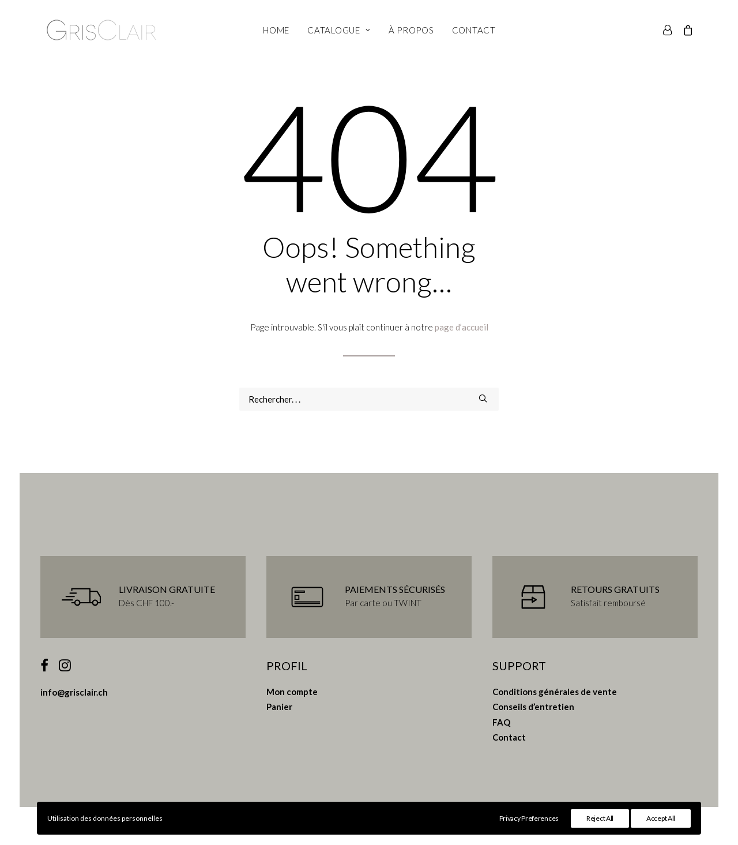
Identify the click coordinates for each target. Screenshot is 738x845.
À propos (411, 30)
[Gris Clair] (101, 30)
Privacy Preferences (529, 818)
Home (276, 30)
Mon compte (292, 691)
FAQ (501, 722)
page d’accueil (461, 327)
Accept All (660, 818)
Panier (279, 706)
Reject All (599, 818)
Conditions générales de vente (554, 691)
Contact (474, 30)
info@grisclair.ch (74, 692)
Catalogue (338, 30)
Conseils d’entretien (533, 706)
